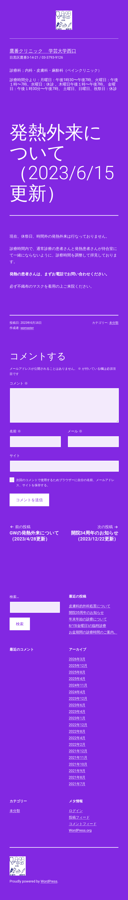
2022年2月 (77, 744)
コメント (19, 383)
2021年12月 (78, 751)
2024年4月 (77, 692)
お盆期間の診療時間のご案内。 (93, 632)
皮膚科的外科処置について (89, 606)
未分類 (113, 322)
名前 (15, 431)
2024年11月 (78, 685)
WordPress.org (80, 830)
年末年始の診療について (88, 619)
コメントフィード (83, 824)
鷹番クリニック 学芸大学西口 (43, 51)
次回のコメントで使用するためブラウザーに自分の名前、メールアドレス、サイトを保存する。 (65, 482)
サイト (15, 456)
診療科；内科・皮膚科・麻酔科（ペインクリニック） (56, 70)
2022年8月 (77, 731)
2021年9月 (77, 771)
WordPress (49, 881)
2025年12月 (78, 666)
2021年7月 (77, 784)
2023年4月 (77, 711)
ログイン (76, 811)
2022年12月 (78, 725)
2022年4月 (77, 738)
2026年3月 (77, 659)
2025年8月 (77, 672)
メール (75, 431)
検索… (14, 597)
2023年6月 (77, 705)
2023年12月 (78, 698)
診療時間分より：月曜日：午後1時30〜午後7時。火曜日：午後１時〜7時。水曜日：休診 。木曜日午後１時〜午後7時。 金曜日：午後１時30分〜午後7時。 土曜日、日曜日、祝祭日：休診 (64, 84)
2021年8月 (77, 777)
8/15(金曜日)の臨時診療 (87, 626)
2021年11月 (78, 757)
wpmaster (27, 328)
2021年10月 (78, 764)
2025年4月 (77, 679)
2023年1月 (77, 718)
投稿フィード (79, 817)
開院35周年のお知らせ (86, 612)
